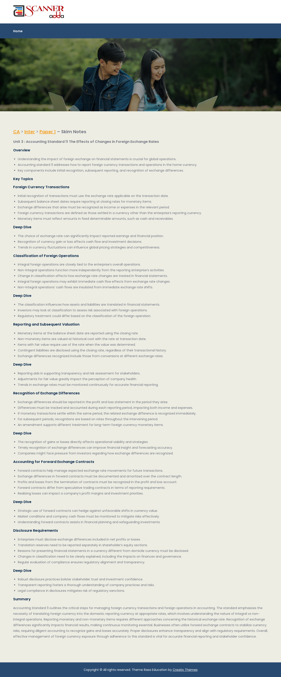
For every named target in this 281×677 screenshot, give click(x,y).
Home (18, 31)
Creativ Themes (185, 670)
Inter (29, 132)
